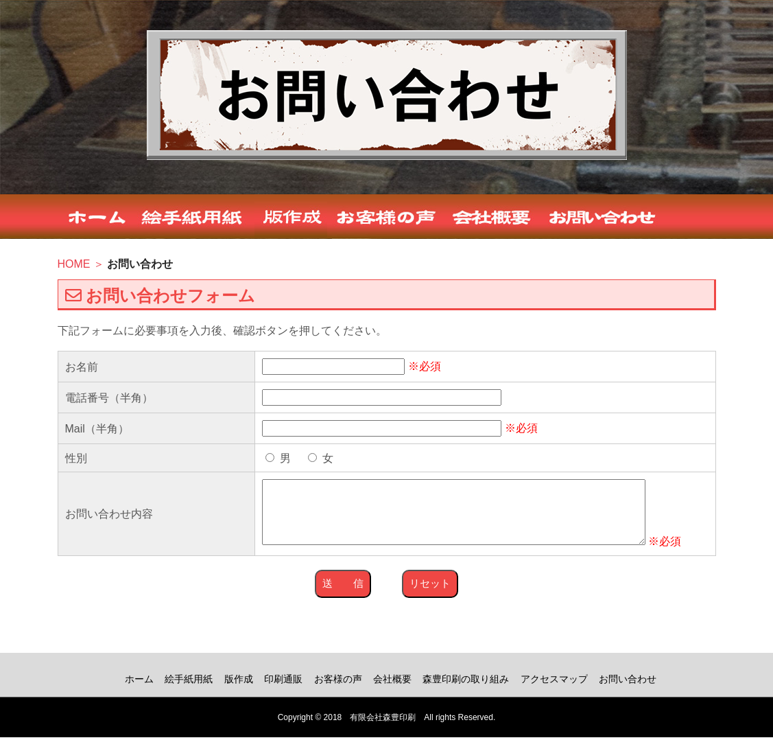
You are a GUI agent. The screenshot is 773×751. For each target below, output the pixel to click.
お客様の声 (338, 692)
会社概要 (392, 692)
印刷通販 (283, 692)
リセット (430, 597)
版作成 (238, 692)
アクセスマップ (554, 692)
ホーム (139, 692)
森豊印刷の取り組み (466, 692)
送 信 (343, 597)
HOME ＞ (83, 264)
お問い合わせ (627, 692)
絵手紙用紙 (189, 692)
